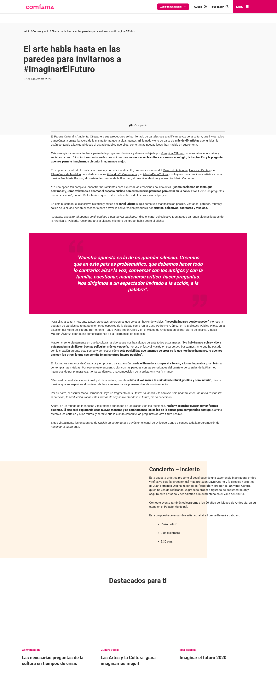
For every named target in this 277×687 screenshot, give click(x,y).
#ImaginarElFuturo (172, 150)
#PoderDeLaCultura (155, 171)
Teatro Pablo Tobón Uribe (121, 326)
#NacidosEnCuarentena (122, 171)
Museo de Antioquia (175, 167)
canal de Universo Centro (159, 419)
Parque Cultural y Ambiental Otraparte (78, 133)
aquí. (77, 423)
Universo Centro (199, 167)
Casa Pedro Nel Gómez (163, 322)
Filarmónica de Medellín (66, 171)
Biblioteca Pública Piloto (202, 322)
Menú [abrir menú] (242, 7)
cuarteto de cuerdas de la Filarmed (194, 364)
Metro (70, 326)
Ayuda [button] (200, 6)
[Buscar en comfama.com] (219, 7)
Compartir (138, 122)
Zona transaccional (173, 6)
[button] (40, 6)
